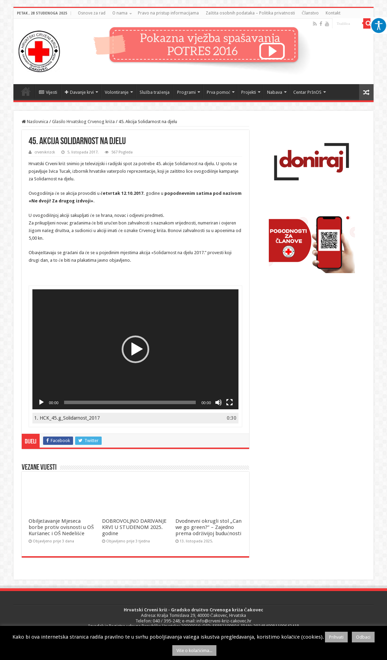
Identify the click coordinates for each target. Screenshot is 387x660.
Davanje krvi (79, 92)
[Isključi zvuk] (218, 402)
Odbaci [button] (363, 637)
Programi (186, 92)
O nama (120, 13)
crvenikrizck (44, 152)
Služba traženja (155, 92)
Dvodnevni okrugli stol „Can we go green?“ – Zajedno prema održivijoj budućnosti (208, 527)
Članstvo (310, 13)
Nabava (274, 92)
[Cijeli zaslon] (229, 402)
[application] (135, 349)
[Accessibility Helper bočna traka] (378, 25)
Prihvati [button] (336, 637)
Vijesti (48, 92)
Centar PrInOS (307, 92)
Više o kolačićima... (194, 650)
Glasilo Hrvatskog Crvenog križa (83, 121)
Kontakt (333, 13)
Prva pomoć (219, 92)
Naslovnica (26, 91)
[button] (135, 349)
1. (67, 418)
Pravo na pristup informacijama (168, 13)
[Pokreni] (41, 402)
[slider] (130, 402)
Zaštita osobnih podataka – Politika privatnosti (250, 13)
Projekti (248, 92)
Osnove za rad (91, 13)
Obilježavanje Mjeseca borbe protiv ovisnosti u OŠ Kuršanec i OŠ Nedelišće (61, 527)
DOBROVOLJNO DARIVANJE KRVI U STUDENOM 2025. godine (134, 527)
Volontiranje (117, 92)
